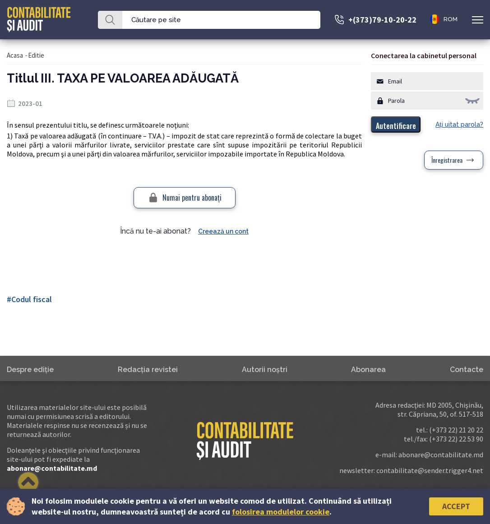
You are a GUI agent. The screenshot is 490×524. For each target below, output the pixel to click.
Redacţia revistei (148, 369)
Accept (456, 506)
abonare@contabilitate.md (52, 468)
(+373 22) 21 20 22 (456, 429)
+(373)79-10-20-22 (382, 19)
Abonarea (368, 369)
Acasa (15, 55)
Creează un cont (223, 231)
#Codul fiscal (29, 299)
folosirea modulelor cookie (280, 511)
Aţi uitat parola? (459, 124)
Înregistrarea (446, 160)
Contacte (466, 369)
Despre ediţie (30, 369)
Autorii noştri (264, 369)
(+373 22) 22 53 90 (456, 438)
